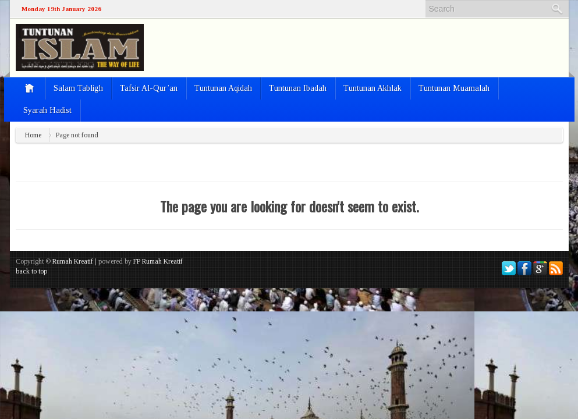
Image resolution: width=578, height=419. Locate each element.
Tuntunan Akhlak (372, 88)
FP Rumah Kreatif (158, 261)
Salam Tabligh (78, 88)
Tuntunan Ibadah (298, 88)
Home (33, 135)
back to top (31, 271)
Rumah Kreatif (72, 261)
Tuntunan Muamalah (454, 88)
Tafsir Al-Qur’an (149, 88)
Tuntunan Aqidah (223, 88)
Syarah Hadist (47, 110)
